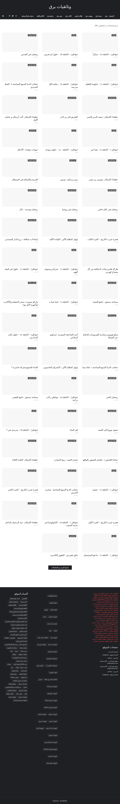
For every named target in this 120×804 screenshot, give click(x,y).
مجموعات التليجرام (52, 658)
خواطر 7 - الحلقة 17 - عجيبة (105, 489)
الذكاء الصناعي (13, 631)
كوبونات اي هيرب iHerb (50, 707)
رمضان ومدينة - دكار (28, 209)
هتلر (96, 637)
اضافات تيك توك (41, 644)
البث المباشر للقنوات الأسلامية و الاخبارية (16, 621)
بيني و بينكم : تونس (69, 179)
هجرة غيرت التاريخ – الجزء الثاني (23, 489)
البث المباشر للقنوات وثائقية (19, 628)
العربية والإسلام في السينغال (25, 179)
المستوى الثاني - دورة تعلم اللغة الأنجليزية (16, 644)
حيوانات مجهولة (110, 620)
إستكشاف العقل (112, 595)
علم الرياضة (100, 629)
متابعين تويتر (40, 665)
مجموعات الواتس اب (51, 665)
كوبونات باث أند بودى (51, 728)
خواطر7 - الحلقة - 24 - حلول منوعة (61, 149)
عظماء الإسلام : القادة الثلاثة (25, 459)
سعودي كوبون (53, 603)
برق (50, 630)
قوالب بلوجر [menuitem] (78, 16)
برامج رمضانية (97, 616)
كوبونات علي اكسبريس (51, 742)
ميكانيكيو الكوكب (103, 637)
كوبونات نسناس (53, 756)
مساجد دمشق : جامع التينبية (105, 301)
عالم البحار (102, 627)
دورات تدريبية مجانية (98, 622)
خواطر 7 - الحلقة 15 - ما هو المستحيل (101, 554)
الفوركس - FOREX (101, 612)
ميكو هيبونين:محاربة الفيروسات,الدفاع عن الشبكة (100, 336)
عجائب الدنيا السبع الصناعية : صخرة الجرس (61, 491)
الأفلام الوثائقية (12, 605)
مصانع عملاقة (98, 633)
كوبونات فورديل (53, 735)
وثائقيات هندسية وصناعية (101, 641)
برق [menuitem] (106, 16)
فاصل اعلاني (53, 610)
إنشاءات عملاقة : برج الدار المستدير (21, 239)
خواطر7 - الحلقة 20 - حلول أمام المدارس (23, 336)
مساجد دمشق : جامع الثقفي (25, 397)
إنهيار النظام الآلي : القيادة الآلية (64, 239)
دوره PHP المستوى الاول (110, 625)
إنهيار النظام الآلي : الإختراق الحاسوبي (60, 367)
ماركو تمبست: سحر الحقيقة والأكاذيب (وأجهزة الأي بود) (20, 303)
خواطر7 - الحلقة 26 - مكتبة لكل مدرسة (63, 85)
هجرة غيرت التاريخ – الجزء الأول (103, 522)
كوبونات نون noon (52, 686)
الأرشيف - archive (113, 658)
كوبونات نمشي (53, 721)
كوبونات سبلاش (53, 714)
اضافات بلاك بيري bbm (51, 679)
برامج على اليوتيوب (111, 618)
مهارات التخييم (113, 637)
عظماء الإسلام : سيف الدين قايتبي (102, 116)
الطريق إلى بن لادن (69, 116)
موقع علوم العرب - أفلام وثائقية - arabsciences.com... (108, 662)
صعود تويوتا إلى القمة (108, 429)
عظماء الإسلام (108, 629)
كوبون (46, 610)
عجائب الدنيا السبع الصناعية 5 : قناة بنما (100, 367)
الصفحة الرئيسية (113, 652)
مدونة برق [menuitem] (99, 16)
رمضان (99, 625)
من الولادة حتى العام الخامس (104, 635)
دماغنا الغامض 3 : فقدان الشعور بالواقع (100, 459)
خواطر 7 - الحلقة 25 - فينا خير (104, 149)
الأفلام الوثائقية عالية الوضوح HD (18, 611)
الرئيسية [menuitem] (111, 16)
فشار (55, 630)
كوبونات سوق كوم (52, 693)
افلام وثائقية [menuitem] (40, 16)
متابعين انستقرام (52, 651)
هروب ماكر (114, 639)
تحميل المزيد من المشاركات (60, 567)
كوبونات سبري (42, 721)
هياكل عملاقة (106, 639)
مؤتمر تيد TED (108, 631)
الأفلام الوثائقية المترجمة (105, 598)
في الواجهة (24, 677)
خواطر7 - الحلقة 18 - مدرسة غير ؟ (22, 429)
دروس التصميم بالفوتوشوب (19, 657)
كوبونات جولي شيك (52, 763)
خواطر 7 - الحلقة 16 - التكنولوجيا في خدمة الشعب (61, 524)
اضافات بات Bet (53, 644)
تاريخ (96, 618)
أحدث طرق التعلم (106, 593)
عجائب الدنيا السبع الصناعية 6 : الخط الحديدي (21, 85)
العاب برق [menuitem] (68, 16)
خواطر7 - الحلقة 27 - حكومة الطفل (101, 83)
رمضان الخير (112, 397)
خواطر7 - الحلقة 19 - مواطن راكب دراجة (62, 398)
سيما (44, 617)
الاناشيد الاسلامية (104, 602)
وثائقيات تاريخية (97, 639)
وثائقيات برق (60, 6)
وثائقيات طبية (113, 641)
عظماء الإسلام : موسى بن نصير (103, 179)
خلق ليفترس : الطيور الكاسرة (64, 554)
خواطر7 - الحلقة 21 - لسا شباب (63, 301)
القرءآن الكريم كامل (111, 614)
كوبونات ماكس (42, 714)
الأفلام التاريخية (102, 595)
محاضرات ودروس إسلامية (20, 680)
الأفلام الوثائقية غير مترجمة (20, 615)
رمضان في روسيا (70, 209)
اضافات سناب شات (42, 637)
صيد (107, 627)
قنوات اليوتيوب (53, 672)
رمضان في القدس (29, 54)
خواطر (102, 620)
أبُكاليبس (115, 593)
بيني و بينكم (101, 618)
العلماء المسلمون (112, 612)
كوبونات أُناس (40, 728)
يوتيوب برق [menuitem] (88, 16)
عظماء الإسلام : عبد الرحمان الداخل (21, 522)
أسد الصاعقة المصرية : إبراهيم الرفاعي (64, 336)
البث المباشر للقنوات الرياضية (19, 625)
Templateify (63, 801)
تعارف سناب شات (52, 624)
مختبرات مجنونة (107, 633)
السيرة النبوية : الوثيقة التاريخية (102, 610)
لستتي (40, 679)
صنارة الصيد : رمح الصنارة (66, 459)
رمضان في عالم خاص (108, 209)
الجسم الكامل (103, 608)
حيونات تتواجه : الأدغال (27, 149)
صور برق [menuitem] (59, 16)
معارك (115, 635)
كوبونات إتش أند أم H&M (50, 749)
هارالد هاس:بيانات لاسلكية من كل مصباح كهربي (102, 270)
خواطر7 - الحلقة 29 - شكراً (105, 54)
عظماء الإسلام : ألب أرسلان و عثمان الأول (21, 118)
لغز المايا (74, 429)
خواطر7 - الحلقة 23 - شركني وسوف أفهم (61, 270)
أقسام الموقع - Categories (110, 655)
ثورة (116, 620)
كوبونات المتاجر (53, 617)
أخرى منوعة (97, 593)
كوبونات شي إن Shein (51, 700)
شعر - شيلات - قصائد (21, 667)
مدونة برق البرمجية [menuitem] (28, 16)
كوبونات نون (54, 637)
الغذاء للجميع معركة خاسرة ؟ (24, 367)
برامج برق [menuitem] (50, 16)
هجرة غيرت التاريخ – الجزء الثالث (102, 239)
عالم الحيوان (15, 671)
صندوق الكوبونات (52, 596)
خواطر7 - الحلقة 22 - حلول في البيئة (21, 268)
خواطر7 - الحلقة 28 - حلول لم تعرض (61, 54)
